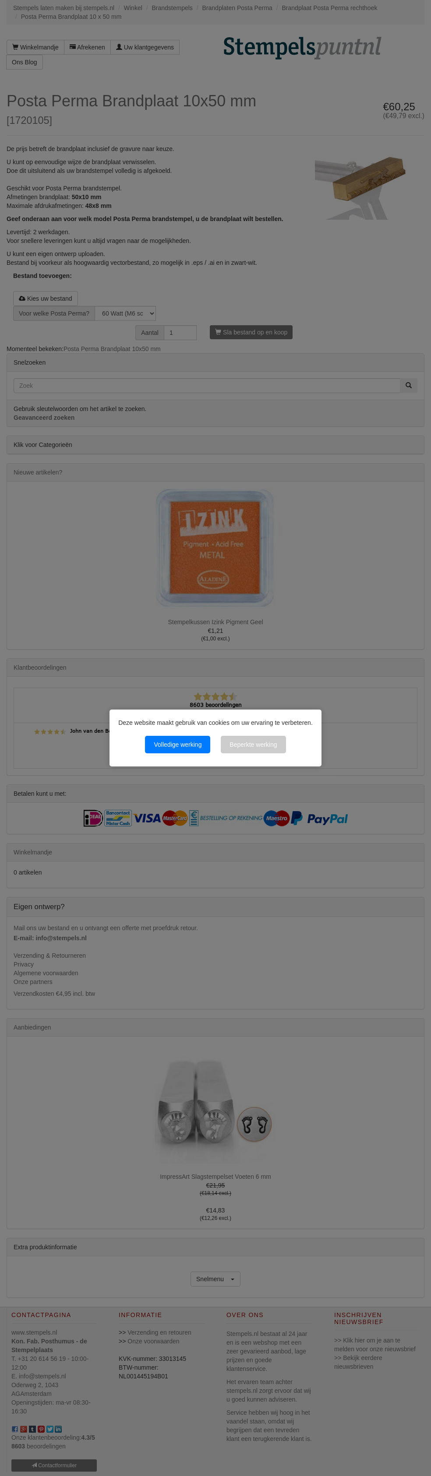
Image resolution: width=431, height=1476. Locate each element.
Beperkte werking (253, 744)
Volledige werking (177, 744)
